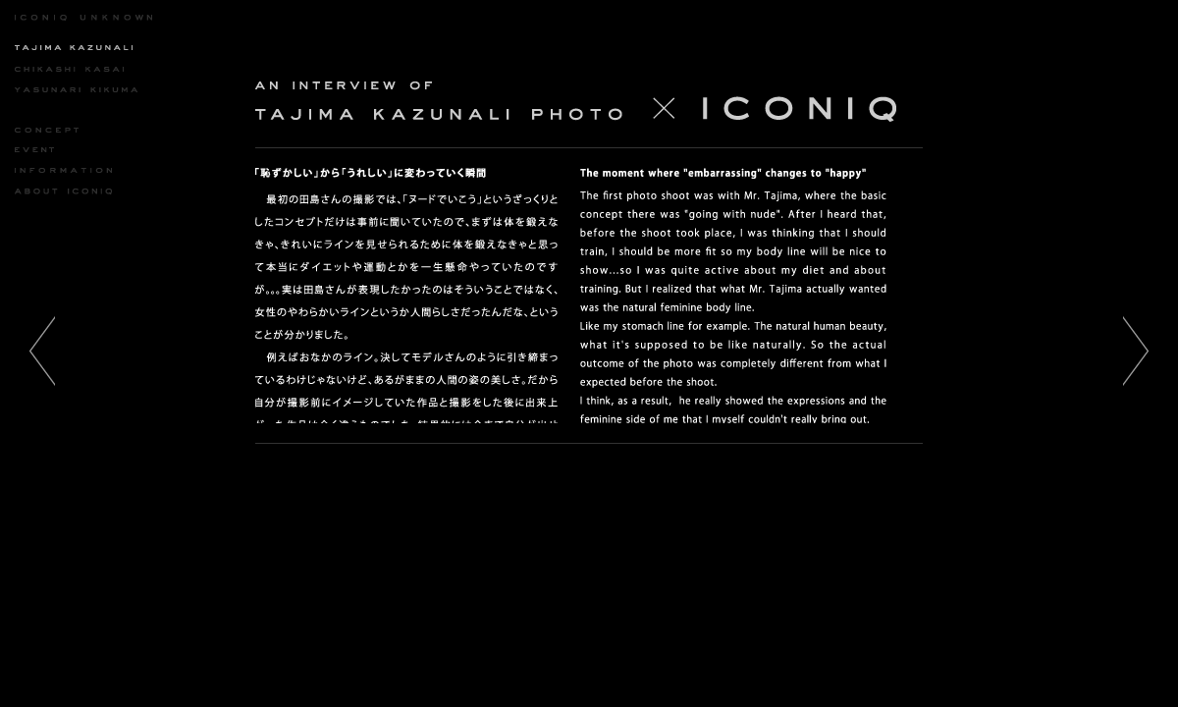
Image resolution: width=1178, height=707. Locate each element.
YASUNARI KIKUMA (76, 89)
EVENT (64, 150)
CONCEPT (64, 130)
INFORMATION (63, 171)
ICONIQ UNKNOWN (83, 18)
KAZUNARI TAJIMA (75, 48)
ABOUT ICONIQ (63, 191)
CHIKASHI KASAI (69, 69)
